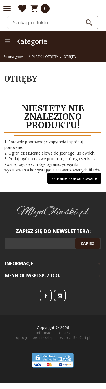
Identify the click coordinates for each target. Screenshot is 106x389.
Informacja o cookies (53, 332)
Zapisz (87, 243)
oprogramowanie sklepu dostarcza (44, 337)
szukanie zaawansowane (74, 178)
